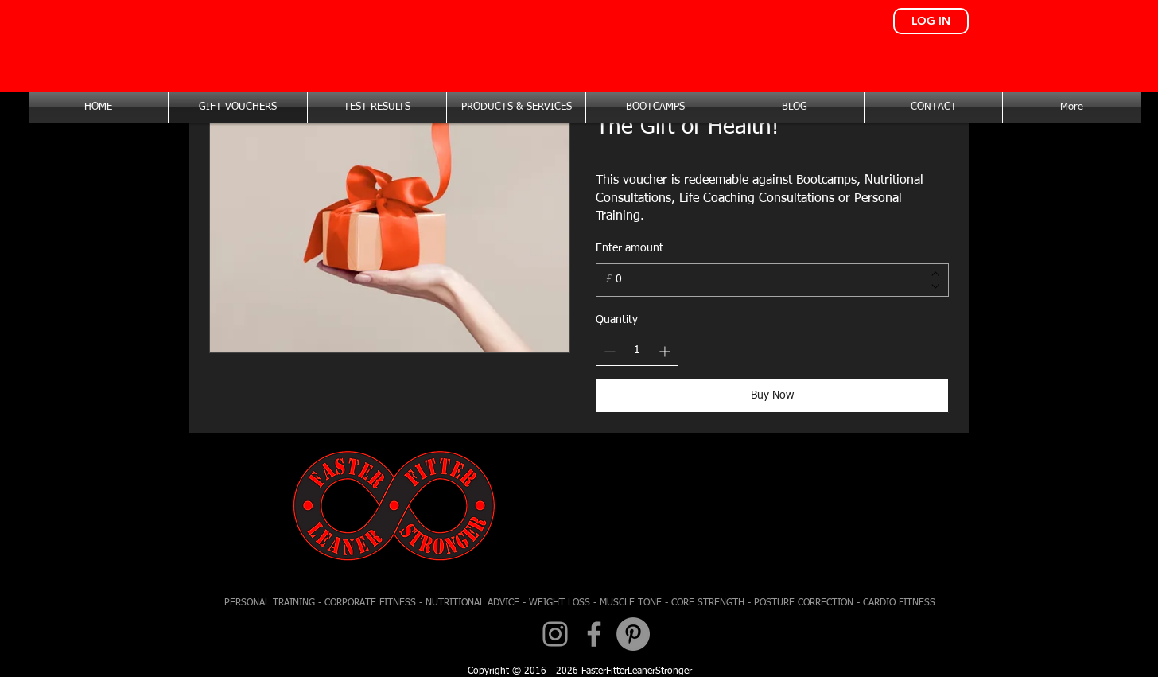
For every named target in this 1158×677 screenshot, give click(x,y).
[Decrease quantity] (609, 351)
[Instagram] (555, 634)
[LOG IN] (931, 21)
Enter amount (629, 248)
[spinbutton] (637, 351)
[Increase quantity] (664, 351)
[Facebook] (594, 634)
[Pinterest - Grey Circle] (633, 634)
